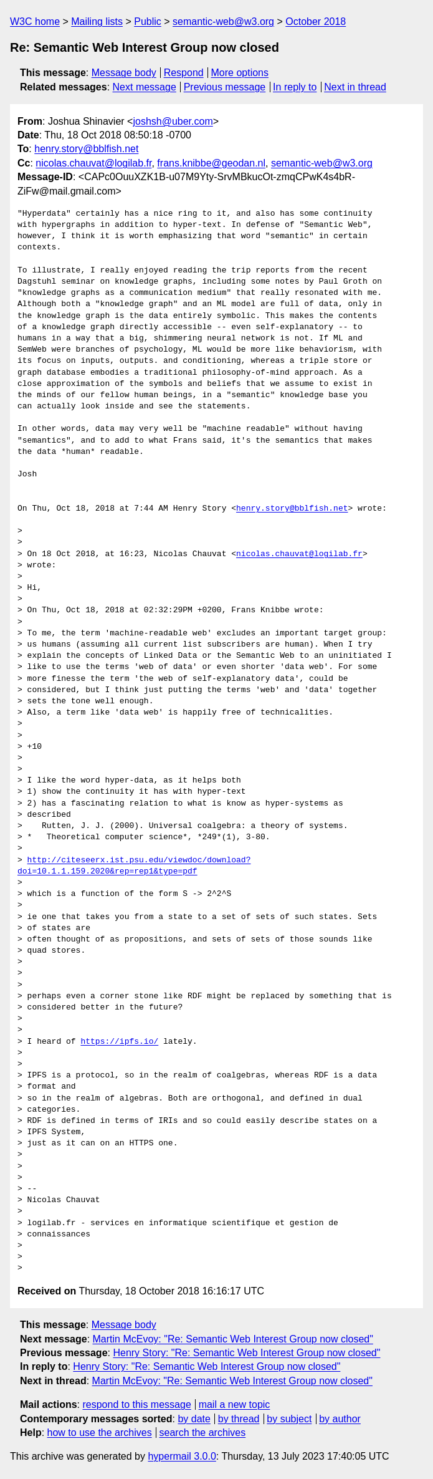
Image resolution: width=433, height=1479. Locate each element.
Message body (124, 72)
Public (147, 21)
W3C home (35, 21)
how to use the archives (99, 1432)
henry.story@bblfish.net (86, 148)
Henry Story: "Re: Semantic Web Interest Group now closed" (246, 1352)
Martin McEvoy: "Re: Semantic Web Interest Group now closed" (233, 1339)
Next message (144, 87)
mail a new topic (234, 1404)
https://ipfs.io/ (119, 1042)
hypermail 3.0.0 (182, 1456)
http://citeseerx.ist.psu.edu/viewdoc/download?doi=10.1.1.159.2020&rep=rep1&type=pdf (133, 866)
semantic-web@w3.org (223, 21)
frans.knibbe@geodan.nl (211, 163)
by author (340, 1419)
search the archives (202, 1432)
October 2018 (315, 21)
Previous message (225, 87)
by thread (239, 1419)
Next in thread (355, 87)
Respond (184, 72)
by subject (289, 1419)
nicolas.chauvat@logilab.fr (93, 163)
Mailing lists (97, 21)
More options (240, 72)
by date (194, 1419)
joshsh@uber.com (172, 121)
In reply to (294, 87)
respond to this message (136, 1404)
